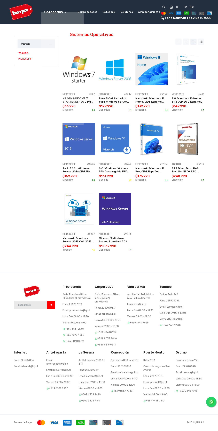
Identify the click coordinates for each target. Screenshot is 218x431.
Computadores (87, 12)
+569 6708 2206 (57, 388)
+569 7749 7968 (138, 323)
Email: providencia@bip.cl (76, 310)
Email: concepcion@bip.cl (124, 373)
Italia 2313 (149, 360)
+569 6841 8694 (105, 332)
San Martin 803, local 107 (124, 360)
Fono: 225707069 (170, 301)
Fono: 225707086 (24, 360)
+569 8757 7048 (122, 391)
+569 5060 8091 (73, 341)
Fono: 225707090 (186, 366)
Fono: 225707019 (72, 304)
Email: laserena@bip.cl (91, 376)
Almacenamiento (149, 12)
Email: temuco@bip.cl (171, 307)
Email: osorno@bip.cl (187, 373)
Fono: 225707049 (89, 370)
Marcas (25, 44)
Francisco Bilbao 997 (187, 360)
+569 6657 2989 (170, 325)
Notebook (109, 12)
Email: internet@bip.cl (26, 366)
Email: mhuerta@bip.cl (58, 370)
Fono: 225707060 (121, 366)
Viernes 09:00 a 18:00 (74, 323)
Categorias (55, 12)
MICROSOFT (24, 59)
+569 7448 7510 (154, 401)
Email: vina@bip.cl (136, 304)
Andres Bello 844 (169, 294)
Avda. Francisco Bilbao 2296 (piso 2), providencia (107, 298)
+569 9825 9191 (89, 401)
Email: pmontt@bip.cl (155, 382)
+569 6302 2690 (90, 395)
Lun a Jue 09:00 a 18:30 (76, 316)
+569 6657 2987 (73, 329)
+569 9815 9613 (105, 345)
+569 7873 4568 (73, 335)
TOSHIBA (23, 54)
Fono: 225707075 (153, 376)
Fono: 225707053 (105, 308)
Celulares (126, 12)
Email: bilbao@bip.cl (105, 314)
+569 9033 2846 (106, 338)
